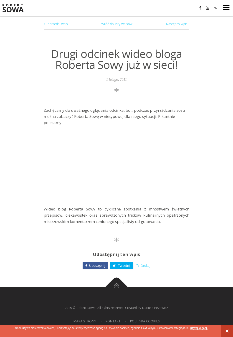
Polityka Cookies (145, 321)
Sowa (16, 8)
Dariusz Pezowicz (155, 308)
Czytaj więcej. (199, 328)
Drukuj (143, 265)
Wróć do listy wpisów (116, 24)
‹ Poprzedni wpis (56, 24)
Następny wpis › (177, 24)
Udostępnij (95, 265)
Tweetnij (122, 265)
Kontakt (113, 321)
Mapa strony (84, 321)
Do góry (116, 287)
